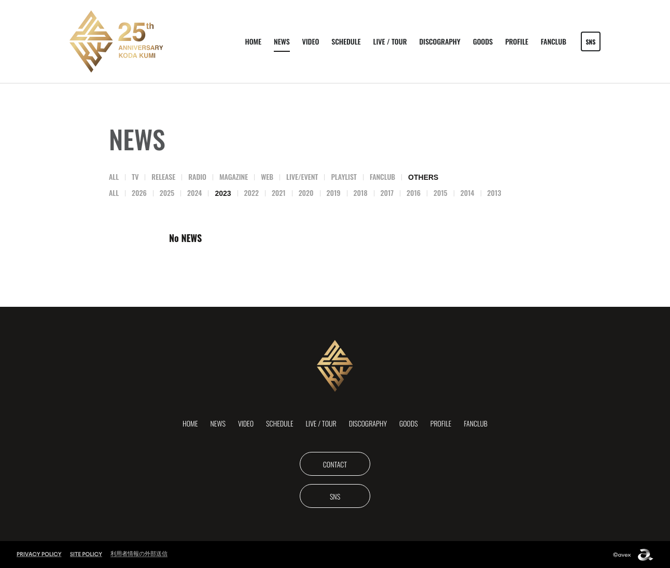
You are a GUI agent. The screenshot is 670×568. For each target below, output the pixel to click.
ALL (114, 176)
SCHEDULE (345, 41)
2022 (251, 192)
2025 (167, 192)
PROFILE (516, 41)
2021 (279, 192)
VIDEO (310, 41)
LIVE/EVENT (302, 176)
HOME (253, 41)
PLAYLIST (344, 176)
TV (135, 176)
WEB (267, 176)
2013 (494, 192)
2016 (414, 192)
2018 (361, 192)
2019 (334, 192)
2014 (467, 192)
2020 (306, 192)
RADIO (197, 176)
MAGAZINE (233, 176)
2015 (441, 192)
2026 (139, 192)
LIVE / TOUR (390, 41)
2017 (387, 192)
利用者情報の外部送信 (139, 553)
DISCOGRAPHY (440, 41)
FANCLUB (553, 41)
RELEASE (163, 176)
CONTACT (335, 464)
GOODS (483, 41)
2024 (194, 192)
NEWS (281, 41)
